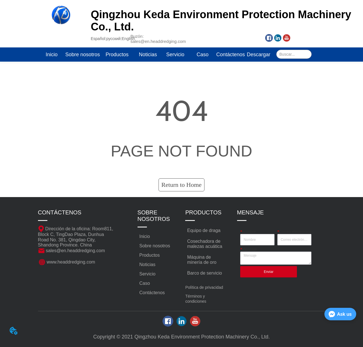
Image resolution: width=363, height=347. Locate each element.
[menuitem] (117, 54)
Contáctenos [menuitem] (230, 54)
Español (98, 38)
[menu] (155, 54)
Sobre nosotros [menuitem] (82, 54)
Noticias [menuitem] (148, 54)
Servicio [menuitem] (175, 54)
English (128, 38)
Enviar (268, 272)
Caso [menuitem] (202, 54)
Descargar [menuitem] (258, 54)
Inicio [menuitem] (52, 54)
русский (113, 38)
